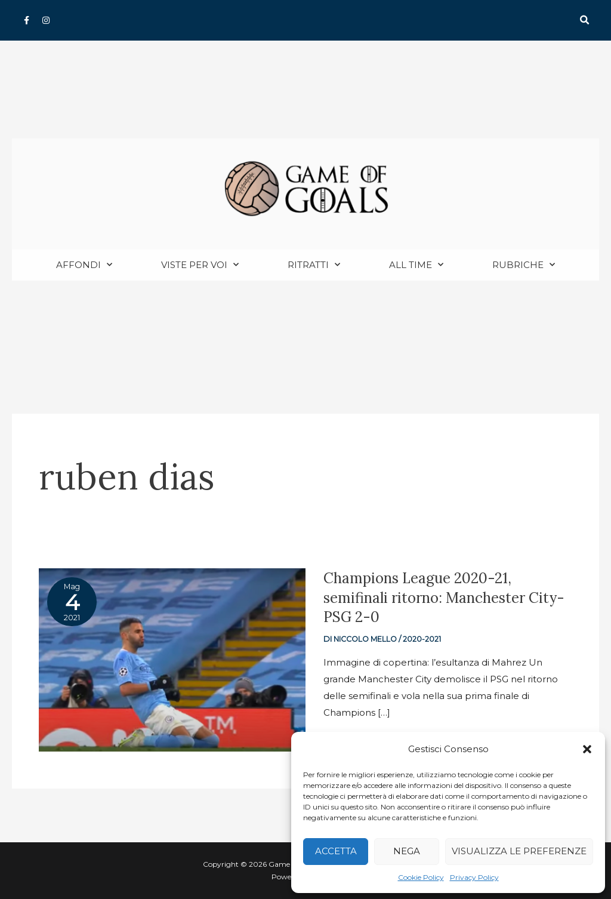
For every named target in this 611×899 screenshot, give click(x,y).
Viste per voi (200, 265)
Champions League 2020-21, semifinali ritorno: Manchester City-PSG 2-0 (429, 598)
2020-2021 (422, 639)
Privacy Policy (474, 877)
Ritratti (314, 265)
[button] (587, 749)
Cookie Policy (421, 877)
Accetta (336, 851)
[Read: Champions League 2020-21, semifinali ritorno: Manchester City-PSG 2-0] (172, 659)
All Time (416, 265)
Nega (406, 851)
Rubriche (523, 265)
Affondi (84, 265)
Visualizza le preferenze (519, 851)
